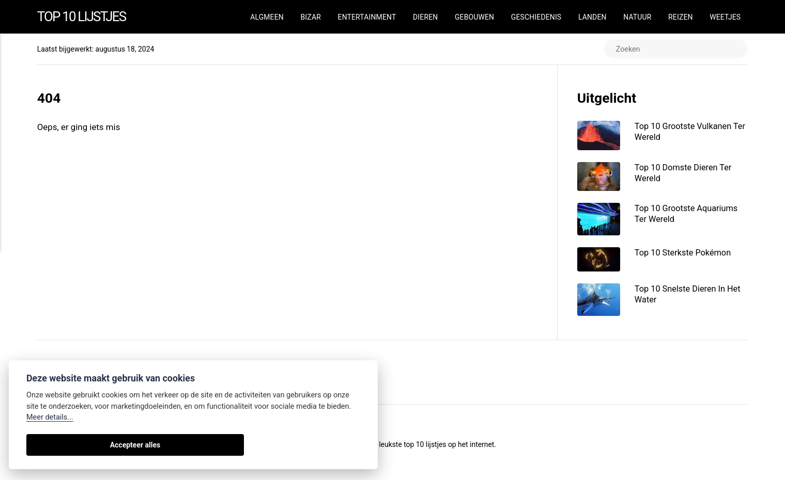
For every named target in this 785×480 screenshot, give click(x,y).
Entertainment (367, 17)
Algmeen (267, 17)
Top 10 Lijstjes (85, 16)
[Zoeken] (673, 49)
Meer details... (49, 417)
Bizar (311, 17)
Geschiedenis (536, 17)
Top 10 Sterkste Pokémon (686, 256)
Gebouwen (474, 17)
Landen (592, 17)
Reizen (680, 17)
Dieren (425, 17)
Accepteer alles (62, 445)
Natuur (637, 17)
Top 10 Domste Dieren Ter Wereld (687, 175)
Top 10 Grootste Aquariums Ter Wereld (690, 216)
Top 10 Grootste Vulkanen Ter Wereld (687, 132)
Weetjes (725, 17)
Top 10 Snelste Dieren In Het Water (691, 299)
